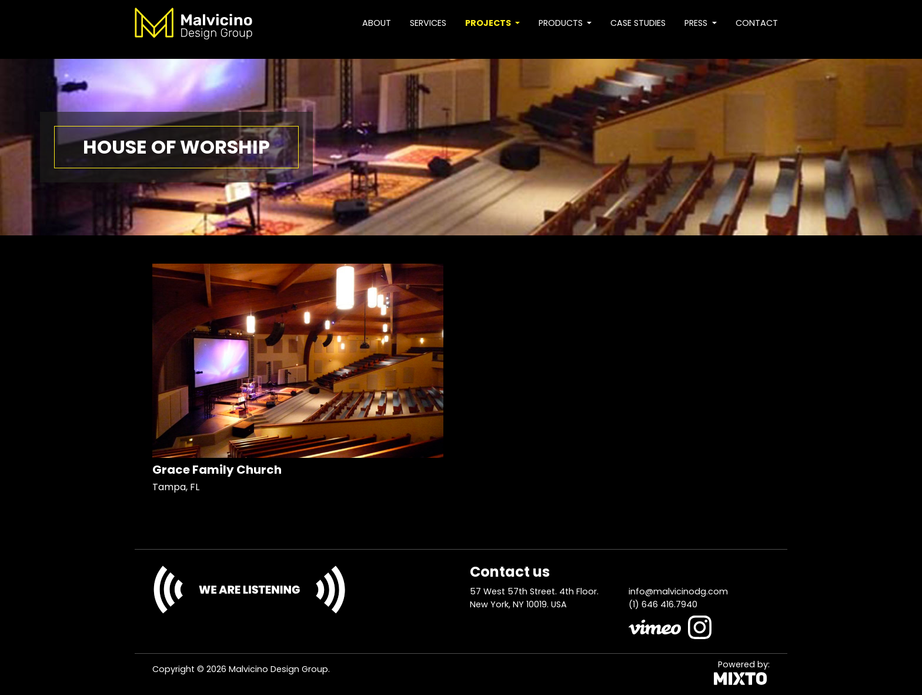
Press (697, 23)
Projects (489, 23)
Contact (757, 23)
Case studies (638, 23)
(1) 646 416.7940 (663, 604)
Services (428, 23)
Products (562, 23)
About (376, 23)
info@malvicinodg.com (678, 591)
